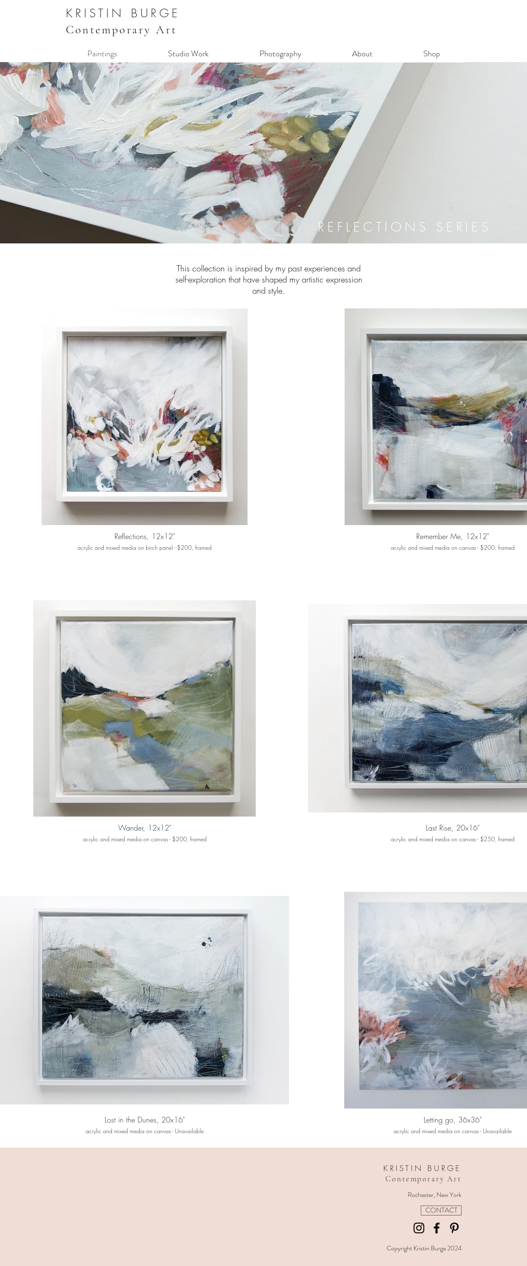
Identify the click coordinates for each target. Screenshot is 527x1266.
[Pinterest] (454, 1228)
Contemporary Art (121, 30)
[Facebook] (436, 1228)
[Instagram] (419, 1228)
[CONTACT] (441, 1210)
